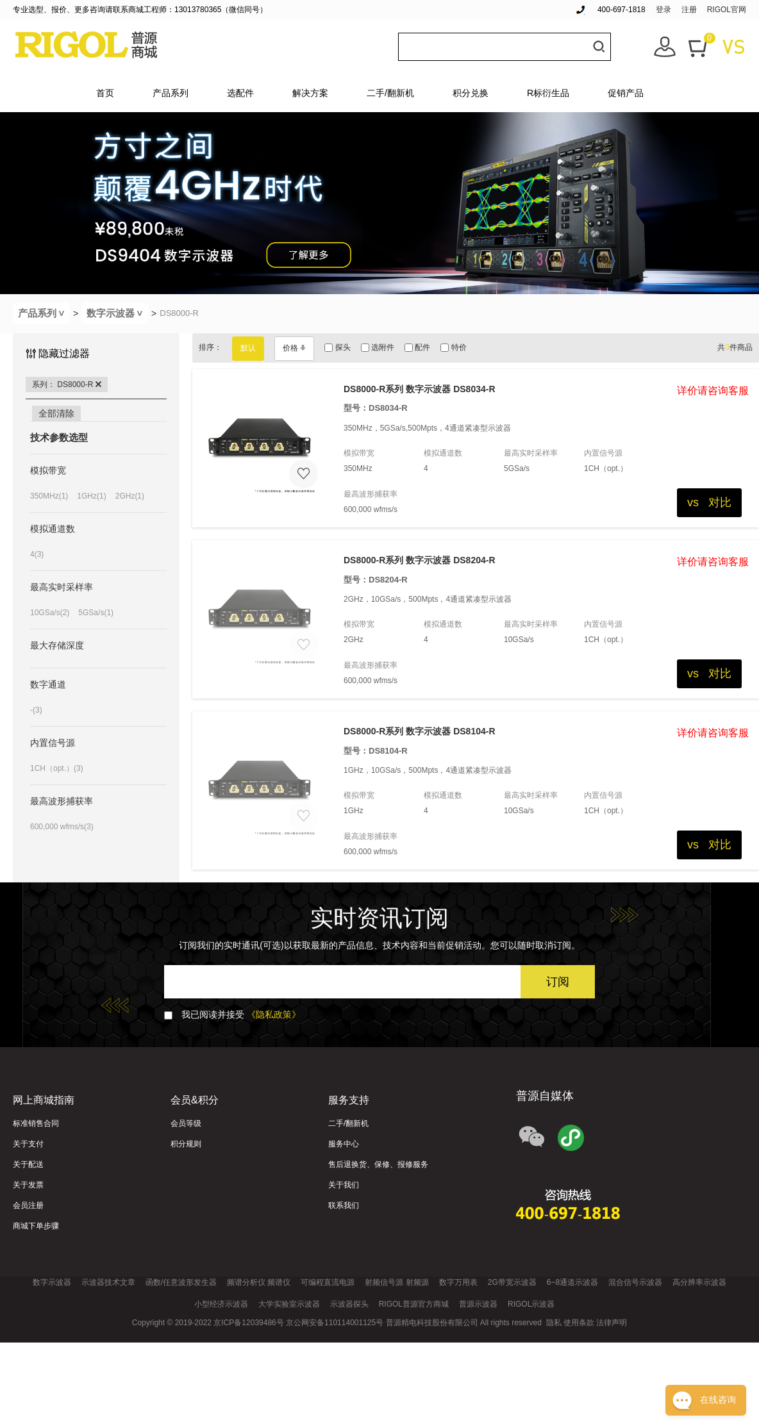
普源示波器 (478, 1304)
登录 (663, 9)
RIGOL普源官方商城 (414, 1304)
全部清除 (56, 413)
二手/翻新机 (390, 93)
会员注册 (28, 1205)
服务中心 (343, 1143)
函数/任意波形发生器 (181, 1282)
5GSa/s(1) (95, 612)
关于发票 (28, 1184)
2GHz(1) (129, 496)
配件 (417, 347)
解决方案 (310, 93)
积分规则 (186, 1143)
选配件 (240, 93)
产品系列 (170, 93)
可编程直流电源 (327, 1282)
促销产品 (626, 93)
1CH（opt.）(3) (56, 768)
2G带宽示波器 (512, 1282)
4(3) (37, 554)
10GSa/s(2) (49, 612)
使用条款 (578, 1322)
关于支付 (28, 1143)
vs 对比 (709, 502)
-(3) (36, 710)
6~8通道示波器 (572, 1282)
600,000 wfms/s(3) (62, 826)
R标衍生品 (548, 93)
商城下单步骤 (36, 1225)
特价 (453, 347)
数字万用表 (458, 1282)
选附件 (377, 347)
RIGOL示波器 (531, 1304)
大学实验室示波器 (289, 1304)
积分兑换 (470, 93)
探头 (337, 347)
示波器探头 (349, 1304)
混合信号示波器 (635, 1282)
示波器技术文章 (108, 1282)
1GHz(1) (91, 496)
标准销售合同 (36, 1123)
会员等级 (186, 1123)
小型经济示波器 (221, 1304)
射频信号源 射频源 (396, 1282)
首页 (105, 93)
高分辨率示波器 (699, 1282)
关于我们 (343, 1184)
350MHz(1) (49, 496)
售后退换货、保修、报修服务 (378, 1164)
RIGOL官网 (726, 9)
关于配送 (28, 1164)
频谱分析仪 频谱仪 (258, 1282)
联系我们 (343, 1205)
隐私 (554, 1322)
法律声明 (611, 1322)
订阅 (557, 981)
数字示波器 (117, 313)
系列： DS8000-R (66, 384)
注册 (689, 9)
